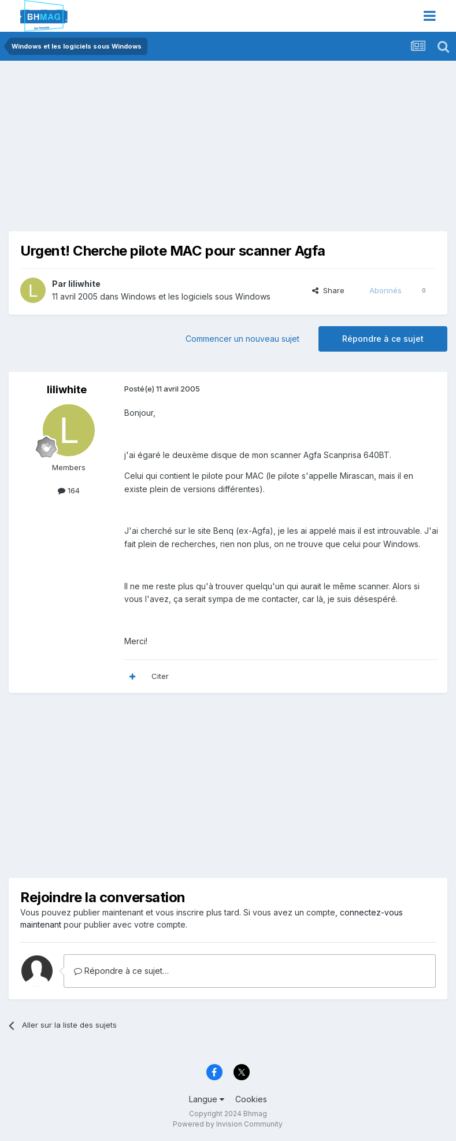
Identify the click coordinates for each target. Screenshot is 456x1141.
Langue (206, 1099)
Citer (160, 676)
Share (328, 290)
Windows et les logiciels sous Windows (195, 296)
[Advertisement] (144, 150)
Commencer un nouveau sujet (242, 339)
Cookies (251, 1099)
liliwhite (84, 284)
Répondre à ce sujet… (121, 971)
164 (69, 490)
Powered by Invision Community (228, 1124)
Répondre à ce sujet (383, 339)
